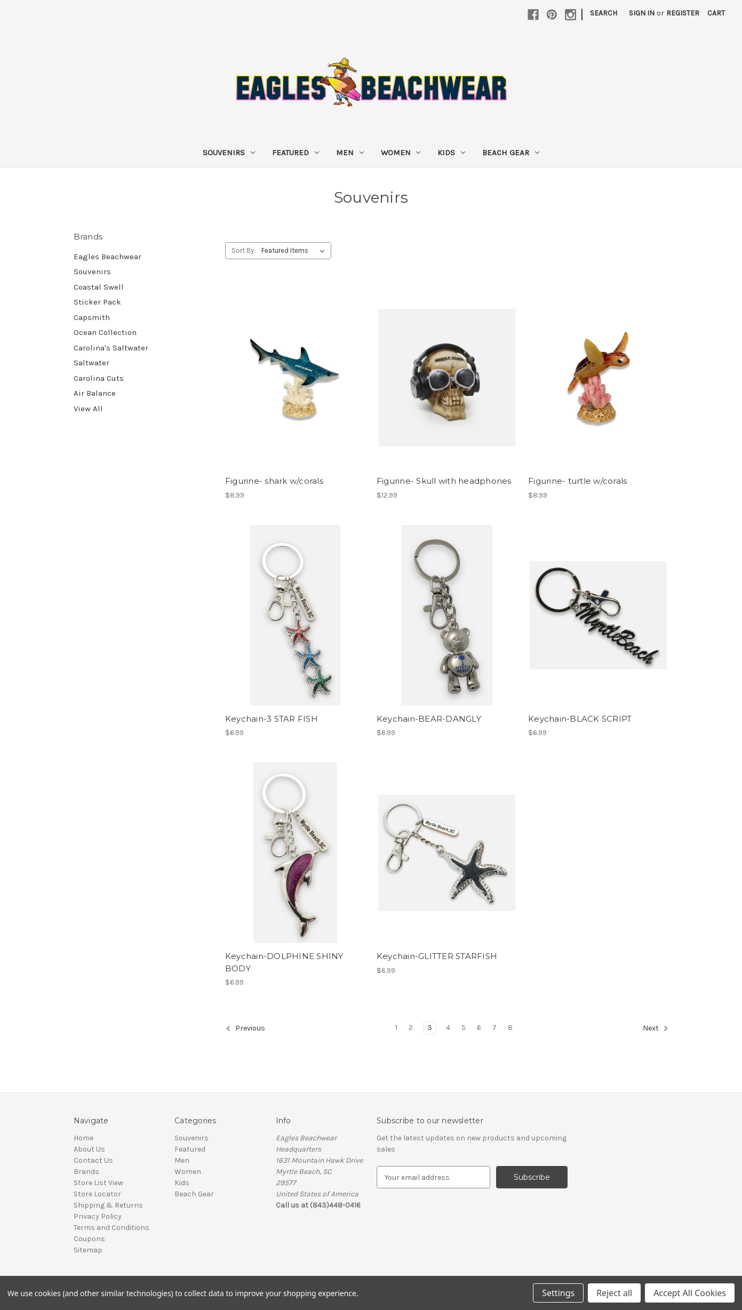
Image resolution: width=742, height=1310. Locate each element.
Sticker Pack (97, 302)
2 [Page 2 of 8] (411, 1027)
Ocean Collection (105, 332)
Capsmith (92, 317)
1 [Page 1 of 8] (396, 1027)
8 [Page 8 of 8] (510, 1027)
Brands (86, 1171)
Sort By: (244, 250)
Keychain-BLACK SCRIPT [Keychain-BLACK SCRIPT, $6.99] (580, 719)
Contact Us (93, 1160)
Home (83, 1138)
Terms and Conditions (111, 1227)
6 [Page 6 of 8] (479, 1027)
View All (88, 408)
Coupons (89, 1238)
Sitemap (88, 1250)
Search (603, 13)
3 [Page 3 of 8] (429, 1027)
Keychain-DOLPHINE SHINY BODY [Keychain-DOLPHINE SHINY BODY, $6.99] (284, 962)
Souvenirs (229, 152)
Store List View (98, 1182)
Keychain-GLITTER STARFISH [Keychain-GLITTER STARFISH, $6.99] (437, 956)
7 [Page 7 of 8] (494, 1027)
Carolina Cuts (99, 378)
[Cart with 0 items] (716, 13)
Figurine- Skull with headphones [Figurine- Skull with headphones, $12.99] (444, 481)
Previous (245, 1028)
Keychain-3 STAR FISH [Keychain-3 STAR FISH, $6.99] (271, 719)
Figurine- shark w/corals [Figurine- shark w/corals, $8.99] (274, 481)
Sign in (642, 13)
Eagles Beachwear (107, 256)
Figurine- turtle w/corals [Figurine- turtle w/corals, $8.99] (577, 481)
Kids (451, 152)
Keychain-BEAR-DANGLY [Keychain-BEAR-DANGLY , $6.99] (429, 719)
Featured (295, 152)
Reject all (614, 1293)
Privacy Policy (98, 1216)
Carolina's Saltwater (111, 348)
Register (682, 13)
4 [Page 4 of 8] (448, 1027)
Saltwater (91, 363)
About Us (89, 1149)
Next (655, 1028)
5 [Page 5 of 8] (463, 1027)
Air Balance (95, 393)
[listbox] (295, 251)
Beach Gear (510, 152)
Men (350, 152)
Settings (558, 1293)
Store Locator (97, 1194)
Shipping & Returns (108, 1205)
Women (401, 152)
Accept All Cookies (689, 1293)
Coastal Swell (99, 287)
